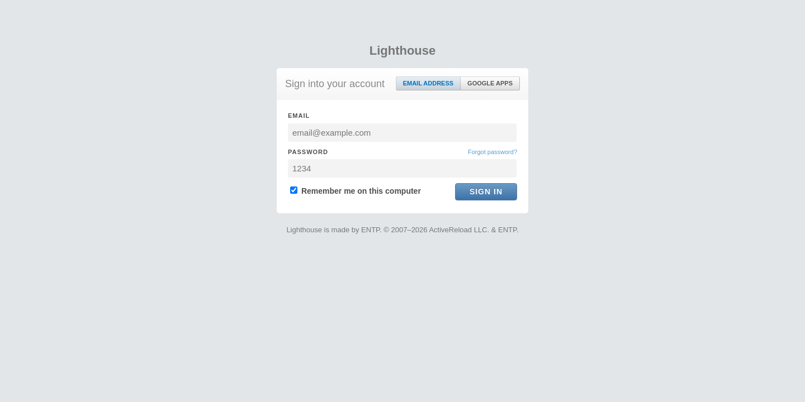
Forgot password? (492, 152)
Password (308, 152)
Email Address (428, 83)
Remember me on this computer (355, 190)
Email (299, 115)
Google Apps (490, 83)
